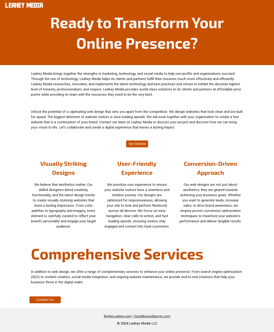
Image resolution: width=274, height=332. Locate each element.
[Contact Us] (45, 299)
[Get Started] (137, 143)
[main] (136, 32)
